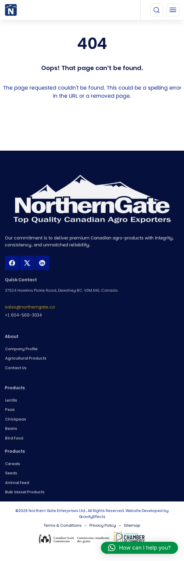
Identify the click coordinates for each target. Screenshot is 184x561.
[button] (139, 548)
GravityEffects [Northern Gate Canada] (92, 516)
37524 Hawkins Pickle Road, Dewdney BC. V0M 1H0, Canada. (61, 292)
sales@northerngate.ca (30, 310)
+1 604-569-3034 (23, 318)
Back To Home (93, 128)
